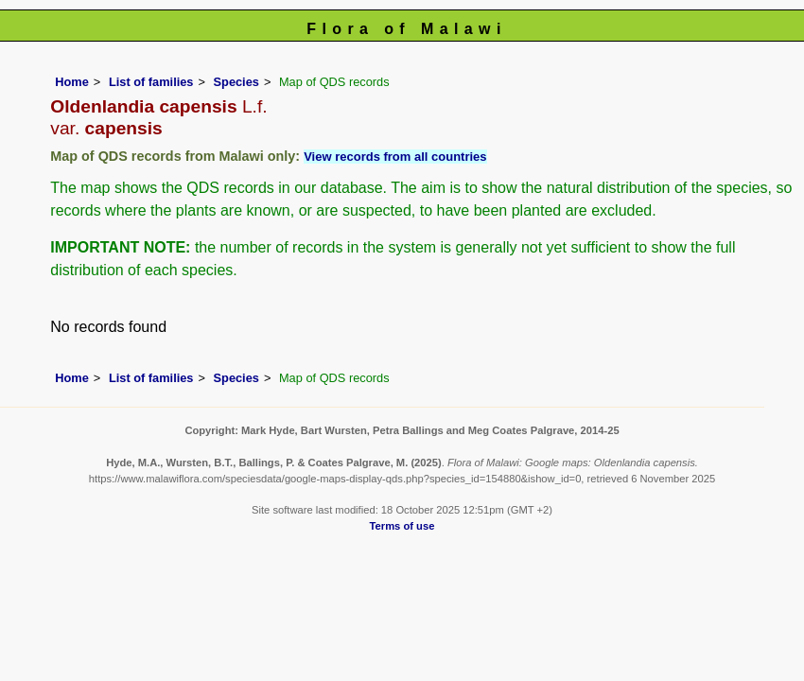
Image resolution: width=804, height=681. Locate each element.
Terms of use (402, 526)
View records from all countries (395, 156)
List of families (151, 82)
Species (236, 82)
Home (72, 82)
